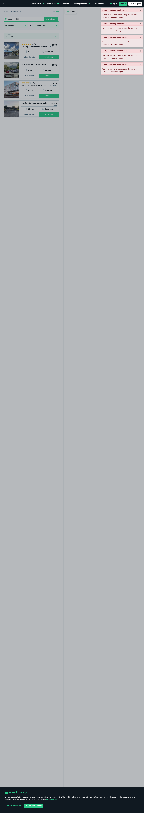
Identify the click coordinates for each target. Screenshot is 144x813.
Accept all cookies (34, 805)
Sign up (123, 3)
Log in (113, 3)
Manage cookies (14, 805)
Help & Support (98, 3)
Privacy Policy (51, 799)
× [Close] (140, 10)
